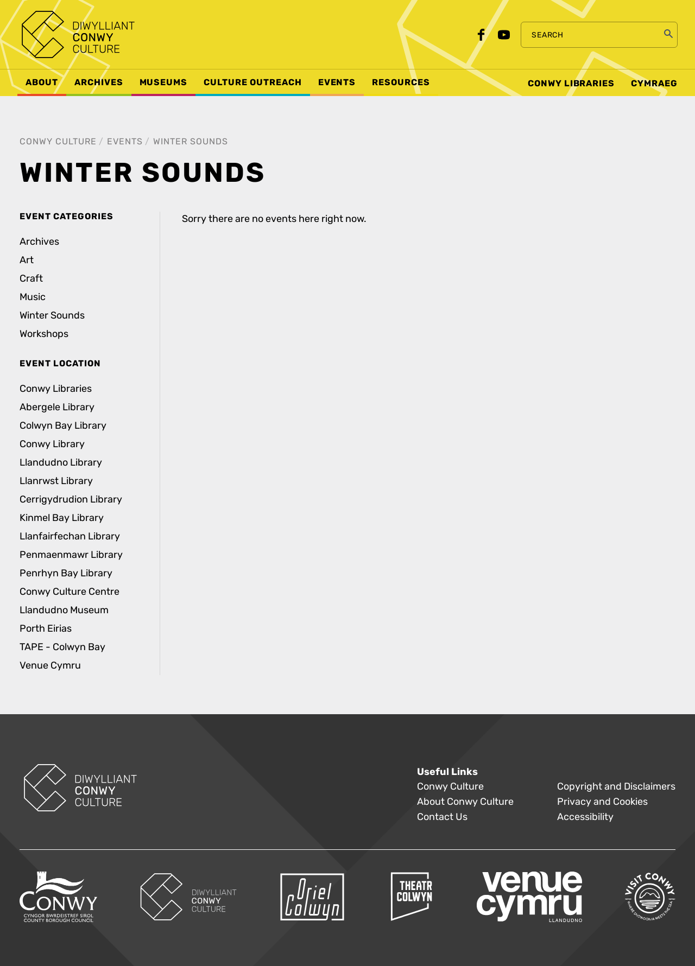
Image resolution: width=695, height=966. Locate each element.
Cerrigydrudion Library (71, 499)
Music (33, 297)
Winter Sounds (190, 141)
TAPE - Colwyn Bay (62, 647)
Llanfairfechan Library (70, 536)
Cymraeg (654, 83)
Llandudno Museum (64, 610)
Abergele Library (57, 407)
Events (125, 141)
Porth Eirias (46, 628)
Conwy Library (52, 444)
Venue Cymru (50, 665)
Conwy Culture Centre (69, 592)
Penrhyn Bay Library (66, 573)
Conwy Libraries (56, 389)
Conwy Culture (58, 141)
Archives (39, 241)
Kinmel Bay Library (62, 518)
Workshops (44, 334)
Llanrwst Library (56, 481)
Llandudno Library (61, 462)
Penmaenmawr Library (71, 555)
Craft (31, 278)
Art (27, 260)
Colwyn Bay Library (63, 425)
